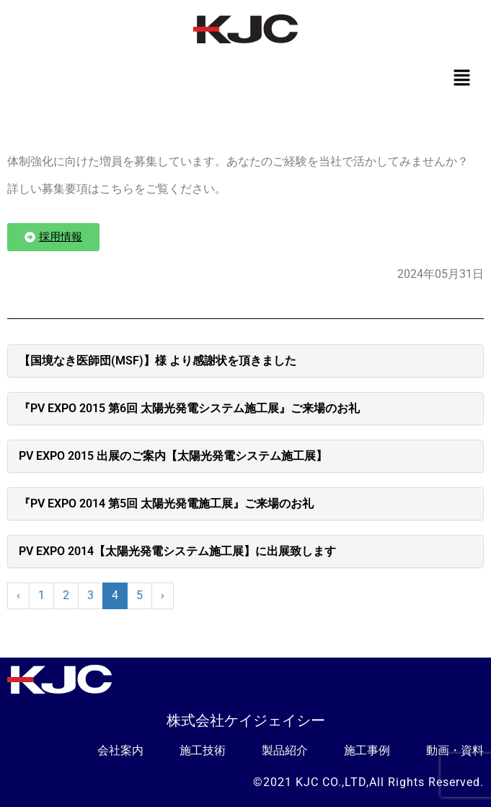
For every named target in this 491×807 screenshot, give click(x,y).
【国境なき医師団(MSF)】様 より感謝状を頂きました (157, 360)
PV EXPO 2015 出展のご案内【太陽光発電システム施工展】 (173, 456)
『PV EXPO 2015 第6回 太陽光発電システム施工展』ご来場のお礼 (189, 408)
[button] (462, 79)
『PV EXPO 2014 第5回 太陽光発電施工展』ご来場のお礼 (166, 503)
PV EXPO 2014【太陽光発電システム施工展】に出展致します (177, 551)
